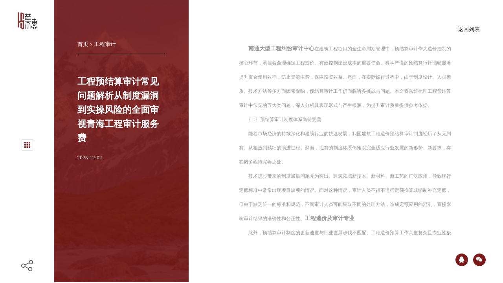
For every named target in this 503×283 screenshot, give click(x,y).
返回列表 (469, 28)
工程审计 (105, 43)
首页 (83, 43)
